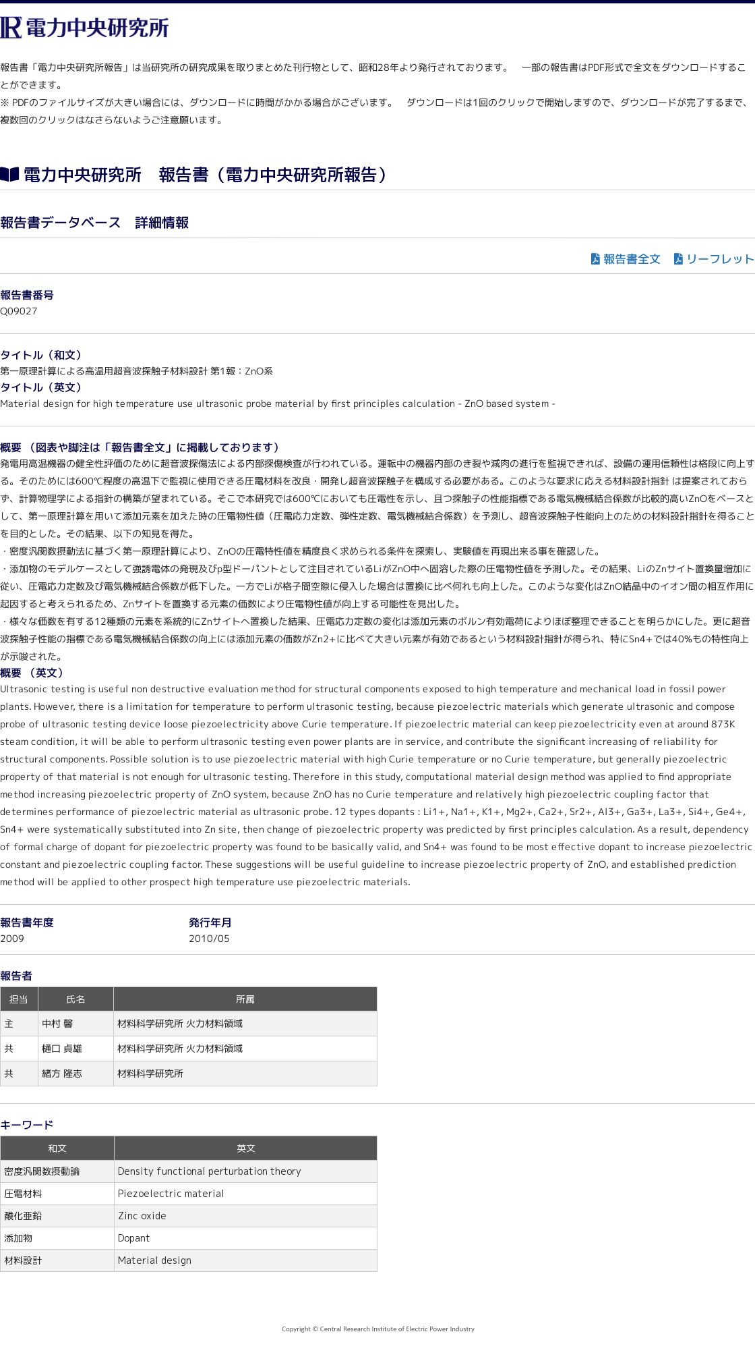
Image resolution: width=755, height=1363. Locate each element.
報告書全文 (632, 259)
